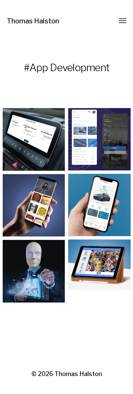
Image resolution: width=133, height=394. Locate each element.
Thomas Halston (33, 21)
